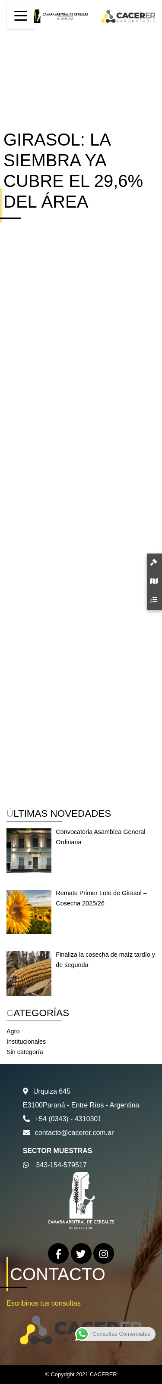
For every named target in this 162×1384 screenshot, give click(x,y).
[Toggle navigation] (21, 16)
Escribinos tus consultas (43, 1303)
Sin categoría (24, 1051)
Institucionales (26, 1041)
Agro (12, 1031)
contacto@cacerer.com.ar (74, 1132)
